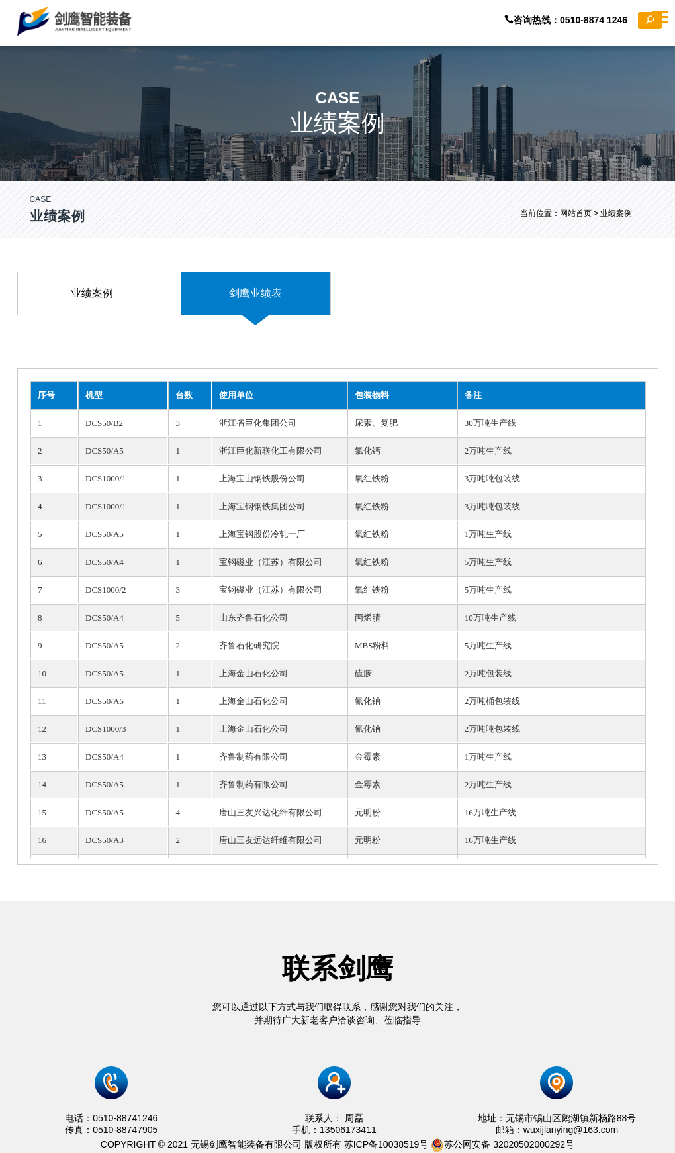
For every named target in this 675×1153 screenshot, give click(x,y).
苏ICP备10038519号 (386, 1144)
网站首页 (576, 213)
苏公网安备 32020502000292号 (502, 1144)
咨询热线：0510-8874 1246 (583, 20)
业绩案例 (92, 293)
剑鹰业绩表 (255, 293)
